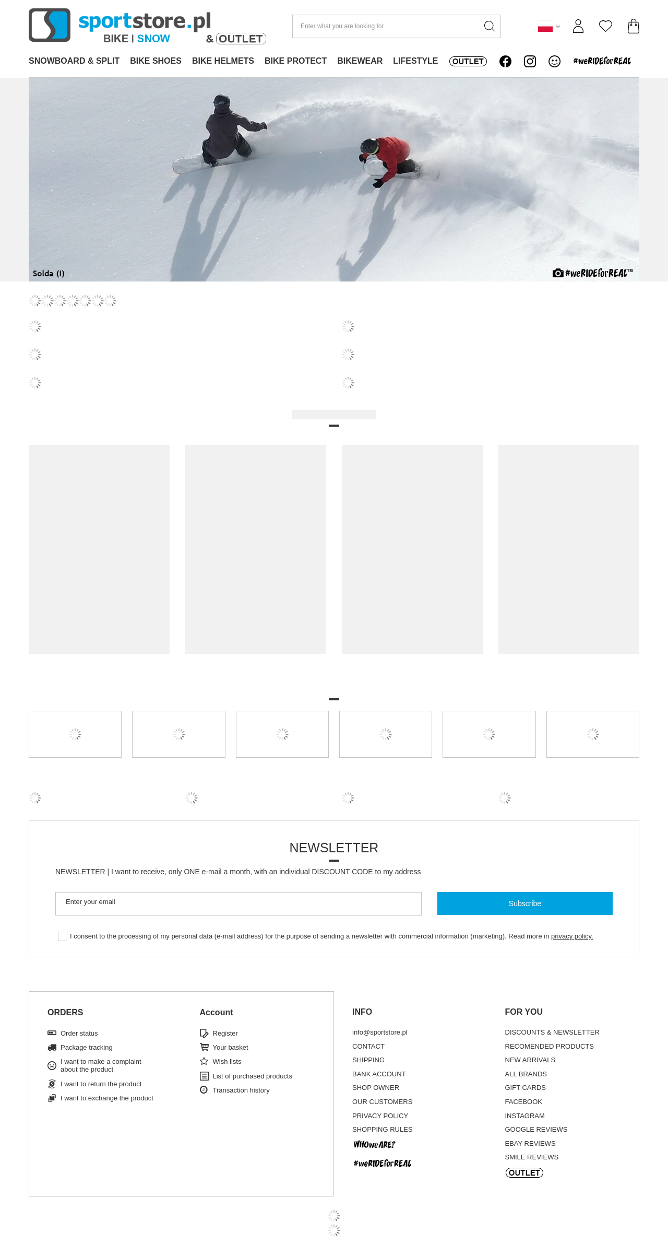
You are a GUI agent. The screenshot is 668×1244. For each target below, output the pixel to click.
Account (216, 1012)
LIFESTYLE (415, 60)
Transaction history (241, 1090)
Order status (79, 1033)
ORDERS (65, 1012)
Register (225, 1033)
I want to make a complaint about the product (101, 1066)
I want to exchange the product (107, 1098)
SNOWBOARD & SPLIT (74, 60)
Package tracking (87, 1047)
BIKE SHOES (156, 60)
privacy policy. (572, 936)
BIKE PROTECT (296, 60)
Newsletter (334, 847)
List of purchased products (252, 1076)
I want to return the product (101, 1084)
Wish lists (227, 1061)
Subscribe (525, 903)
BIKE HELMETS (223, 60)
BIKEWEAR (360, 60)
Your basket (230, 1047)
